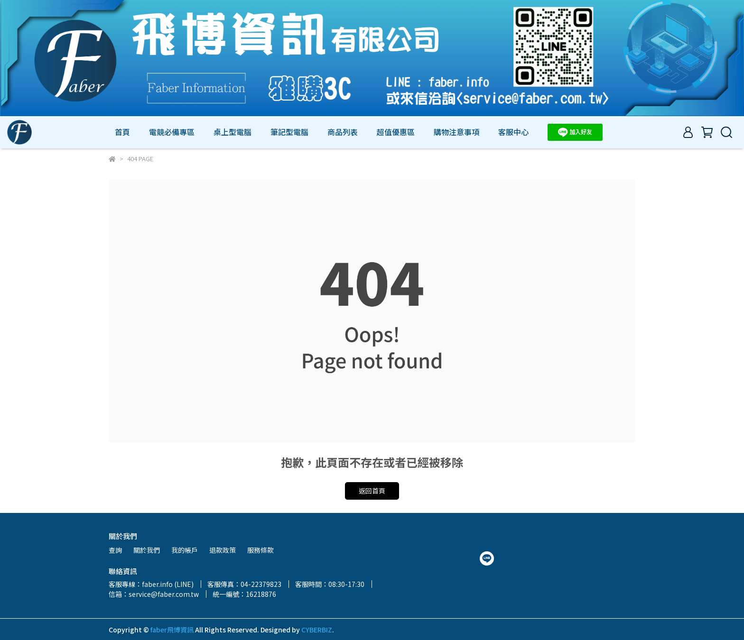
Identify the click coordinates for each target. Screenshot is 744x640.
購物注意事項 (456, 132)
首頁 (122, 132)
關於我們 (146, 550)
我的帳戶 (184, 550)
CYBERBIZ (316, 629)
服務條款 (260, 550)
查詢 (115, 550)
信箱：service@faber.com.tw (154, 594)
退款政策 (222, 550)
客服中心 (513, 132)
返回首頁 (372, 490)
